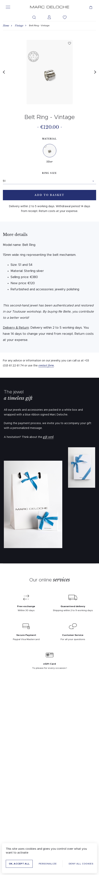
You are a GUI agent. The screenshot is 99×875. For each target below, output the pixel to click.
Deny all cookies (81, 864)
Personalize (48, 864)
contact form (46, 365)
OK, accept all (19, 864)
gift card (48, 437)
